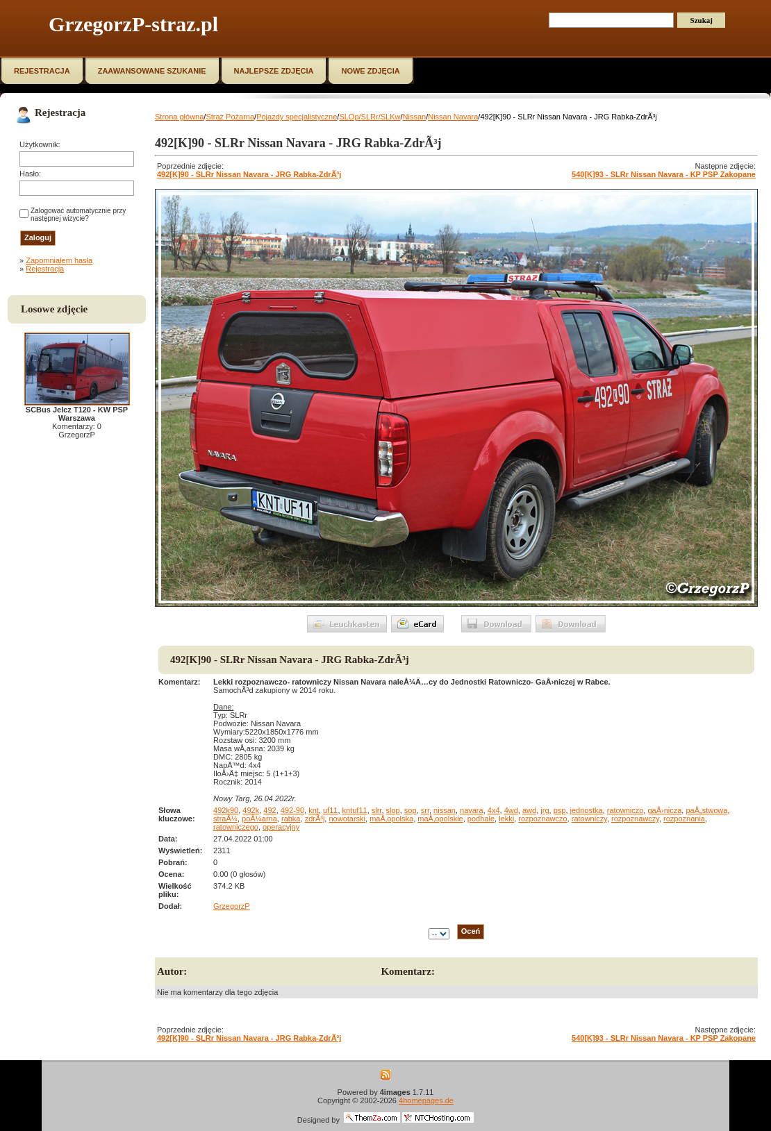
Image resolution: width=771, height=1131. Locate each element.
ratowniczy (589, 818)
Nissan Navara (453, 116)
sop (410, 810)
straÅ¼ (225, 818)
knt (313, 810)
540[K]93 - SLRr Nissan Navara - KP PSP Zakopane (664, 174)
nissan (444, 810)
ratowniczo (625, 810)
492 (269, 810)
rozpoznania (684, 818)
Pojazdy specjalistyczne (296, 116)
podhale (481, 818)
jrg (544, 810)
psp (560, 810)
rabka (291, 818)
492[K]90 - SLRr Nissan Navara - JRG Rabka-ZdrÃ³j (249, 174)
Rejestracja (45, 269)
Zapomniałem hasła (59, 260)
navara (471, 810)
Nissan (414, 116)
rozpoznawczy (635, 818)
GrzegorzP (231, 906)
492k (250, 810)
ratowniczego (235, 827)
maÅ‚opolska (391, 818)
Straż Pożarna (230, 116)
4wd (511, 810)
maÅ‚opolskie (440, 818)
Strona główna (179, 116)
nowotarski (347, 818)
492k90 (225, 810)
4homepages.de (426, 1100)
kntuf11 (354, 810)
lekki (506, 818)
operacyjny (281, 827)
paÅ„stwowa (706, 810)
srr (425, 810)
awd (529, 810)
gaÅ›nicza (664, 810)
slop (393, 810)
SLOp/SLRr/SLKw (369, 116)
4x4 (494, 810)
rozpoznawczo (542, 818)
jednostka (586, 810)
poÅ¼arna (259, 818)
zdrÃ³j (315, 818)
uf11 (330, 810)
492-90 (292, 810)
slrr (377, 810)
